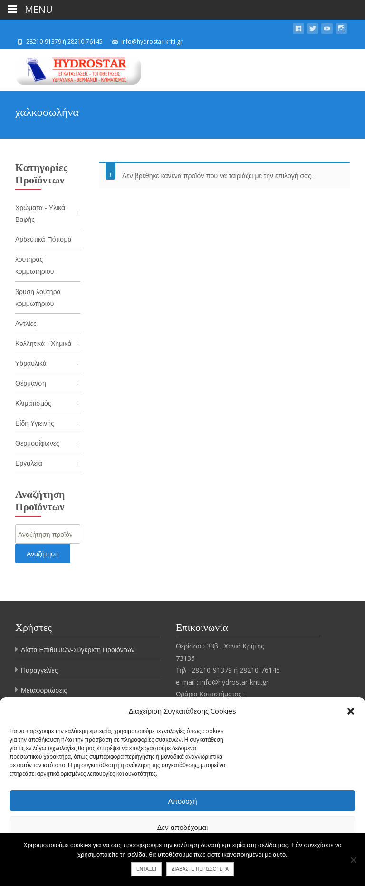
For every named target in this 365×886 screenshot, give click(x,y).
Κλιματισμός (33, 403)
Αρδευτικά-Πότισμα (43, 239)
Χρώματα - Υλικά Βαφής (40, 213)
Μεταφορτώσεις (44, 690)
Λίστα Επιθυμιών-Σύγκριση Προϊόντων (77, 650)
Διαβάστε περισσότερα (200, 869)
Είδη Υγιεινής (34, 423)
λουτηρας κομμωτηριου (34, 265)
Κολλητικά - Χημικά (43, 343)
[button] (350, 711)
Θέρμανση (30, 383)
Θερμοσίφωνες (37, 443)
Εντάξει (146, 869)
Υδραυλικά (31, 363)
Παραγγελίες (39, 670)
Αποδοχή (182, 801)
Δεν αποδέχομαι (182, 827)
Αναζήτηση (43, 554)
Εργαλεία (28, 463)
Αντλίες (26, 323)
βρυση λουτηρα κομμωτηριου (38, 297)
